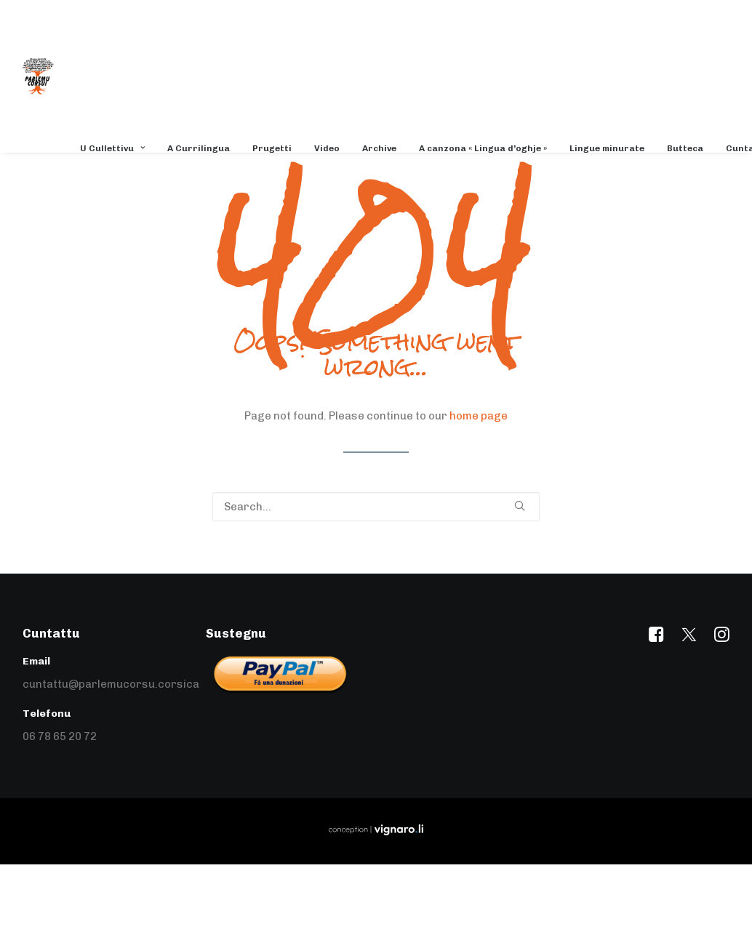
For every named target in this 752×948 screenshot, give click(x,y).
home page (478, 415)
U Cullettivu (112, 148)
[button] (519, 505)
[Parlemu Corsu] (38, 76)
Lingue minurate (606, 148)
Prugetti (272, 148)
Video (327, 148)
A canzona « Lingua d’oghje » (483, 148)
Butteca (685, 148)
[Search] (376, 506)
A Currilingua (198, 148)
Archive (379, 148)
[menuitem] (117, 148)
